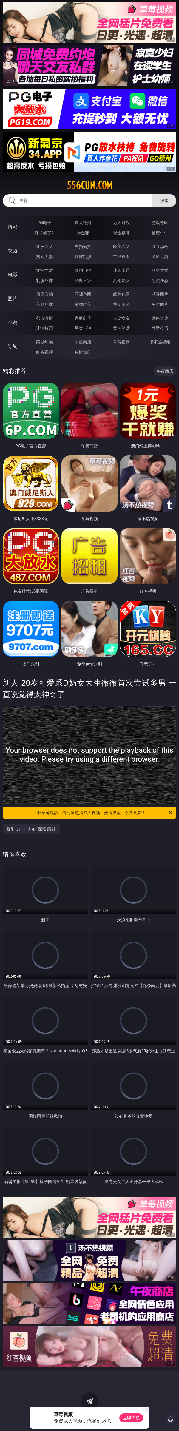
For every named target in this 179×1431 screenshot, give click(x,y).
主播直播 (121, 256)
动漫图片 (160, 294)
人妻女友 (121, 318)
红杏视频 (44, 352)
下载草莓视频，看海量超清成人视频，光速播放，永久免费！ (103, 812)
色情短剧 (83, 352)
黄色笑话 (121, 328)
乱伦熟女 (121, 280)
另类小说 (83, 328)
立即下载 (131, 1418)
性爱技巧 (160, 328)
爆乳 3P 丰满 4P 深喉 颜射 (31, 829)
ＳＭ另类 (160, 256)
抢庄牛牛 (160, 232)
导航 (12, 346)
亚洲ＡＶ (44, 246)
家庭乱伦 (83, 318)
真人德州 (83, 222)
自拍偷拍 (83, 246)
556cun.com (89, 185)
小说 (12, 322)
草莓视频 (121, 342)
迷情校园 (44, 328)
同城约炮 (44, 342)
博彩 (12, 227)
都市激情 (44, 318)
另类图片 (160, 304)
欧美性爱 (160, 270)
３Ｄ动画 (160, 246)
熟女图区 (121, 304)
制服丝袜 (44, 280)
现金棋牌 (121, 232)
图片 (12, 298)
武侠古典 (160, 318)
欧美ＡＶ (121, 246)
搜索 (164, 200)
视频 (12, 250)
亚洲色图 (83, 294)
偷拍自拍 (83, 270)
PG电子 (44, 222)
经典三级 (83, 280)
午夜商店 (83, 342)
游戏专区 (160, 222)
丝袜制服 (83, 256)
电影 (12, 274)
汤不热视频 (159, 342)
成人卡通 (121, 270)
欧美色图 (121, 294)
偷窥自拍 (44, 294)
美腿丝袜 (44, 304)
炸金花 (83, 232)
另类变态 (160, 280)
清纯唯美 (83, 304)
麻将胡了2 (44, 232)
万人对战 (121, 222)
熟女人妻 (44, 256)
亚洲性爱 (44, 270)
